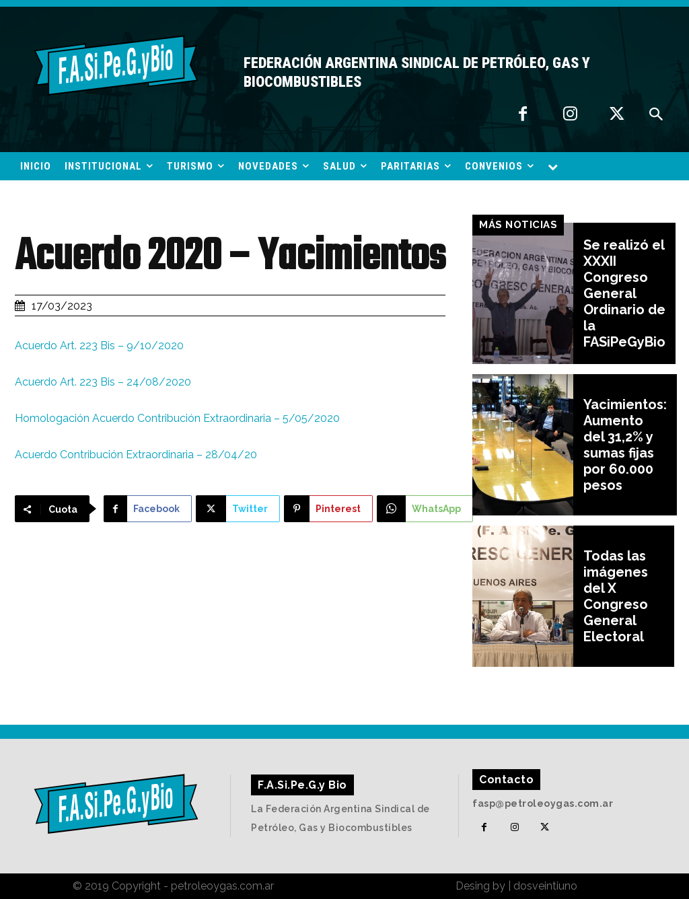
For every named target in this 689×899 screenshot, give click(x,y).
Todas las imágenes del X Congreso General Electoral (615, 596)
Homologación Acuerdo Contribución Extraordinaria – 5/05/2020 (177, 418)
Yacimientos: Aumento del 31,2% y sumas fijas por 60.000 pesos (625, 444)
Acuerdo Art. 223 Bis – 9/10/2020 (99, 345)
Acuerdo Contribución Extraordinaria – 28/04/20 (136, 454)
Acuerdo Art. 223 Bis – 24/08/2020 (103, 381)
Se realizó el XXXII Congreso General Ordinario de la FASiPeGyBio (624, 293)
